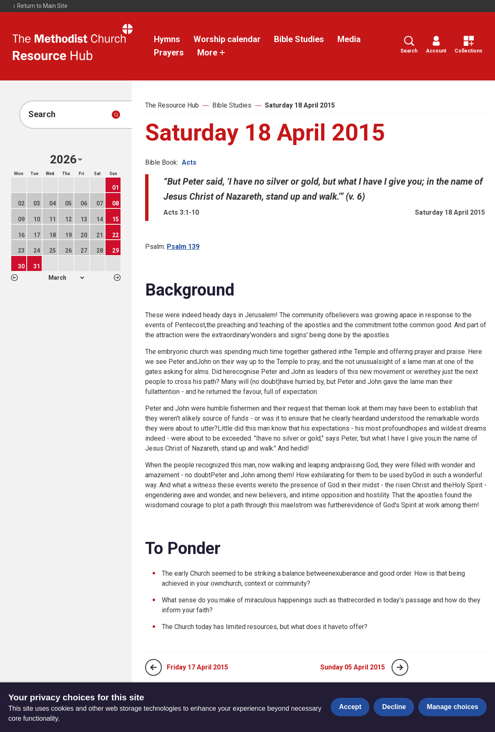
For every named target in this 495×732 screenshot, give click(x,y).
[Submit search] (116, 114)
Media (349, 39)
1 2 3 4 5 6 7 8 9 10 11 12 (66, 277)
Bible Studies (299, 39)
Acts (189, 162)
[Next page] (400, 667)
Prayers (169, 53)
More (211, 53)
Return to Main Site (40, 6)
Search (408, 45)
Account (436, 45)
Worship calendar (227, 39)
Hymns (167, 39)
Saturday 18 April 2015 (300, 105)
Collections (468, 45)
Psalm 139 (183, 247)
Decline (394, 706)
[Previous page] (153, 667)
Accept (350, 706)
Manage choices (452, 706)
